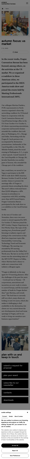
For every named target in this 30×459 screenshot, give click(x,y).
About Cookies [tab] (19, 416)
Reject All (15, 450)
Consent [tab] (4, 416)
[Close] (27, 412)
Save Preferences (15, 455)
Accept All (15, 445)
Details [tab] (11, 416)
